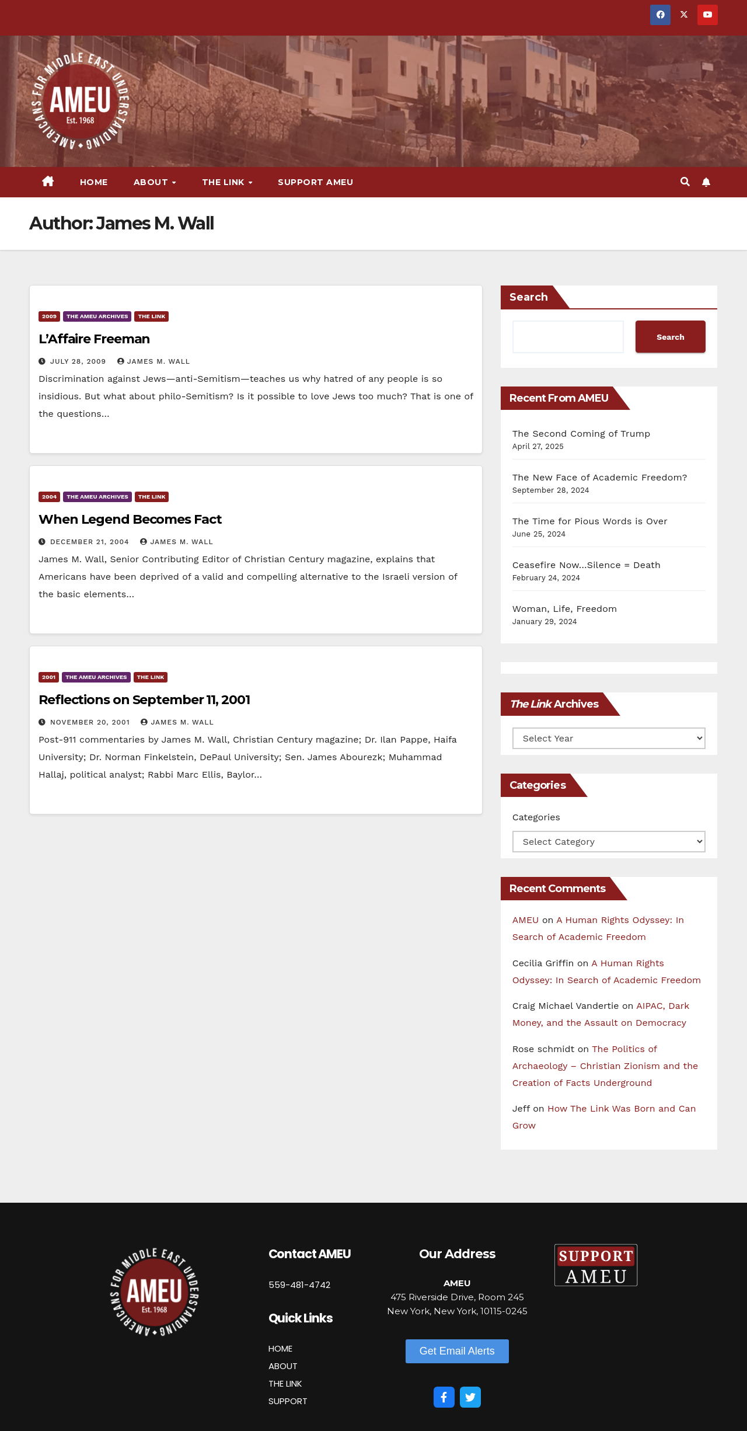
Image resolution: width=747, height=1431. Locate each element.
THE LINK (285, 1383)
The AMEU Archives (97, 316)
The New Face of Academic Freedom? (599, 477)
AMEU (525, 919)
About (152, 182)
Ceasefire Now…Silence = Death (586, 564)
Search (528, 297)
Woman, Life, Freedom (564, 608)
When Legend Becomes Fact (130, 519)
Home (94, 182)
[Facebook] (444, 1397)
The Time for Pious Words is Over (590, 521)
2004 (49, 496)
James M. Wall (153, 361)
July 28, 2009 (79, 361)
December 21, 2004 (91, 542)
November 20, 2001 (91, 722)
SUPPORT (288, 1401)
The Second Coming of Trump (581, 433)
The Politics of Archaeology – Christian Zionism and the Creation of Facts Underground (605, 1065)
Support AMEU (315, 182)
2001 (48, 677)
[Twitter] (470, 1397)
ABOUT (283, 1366)
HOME (280, 1348)
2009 (49, 316)
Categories (536, 817)
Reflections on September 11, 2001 (144, 700)
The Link (224, 182)
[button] (685, 181)
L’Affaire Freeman (94, 339)
